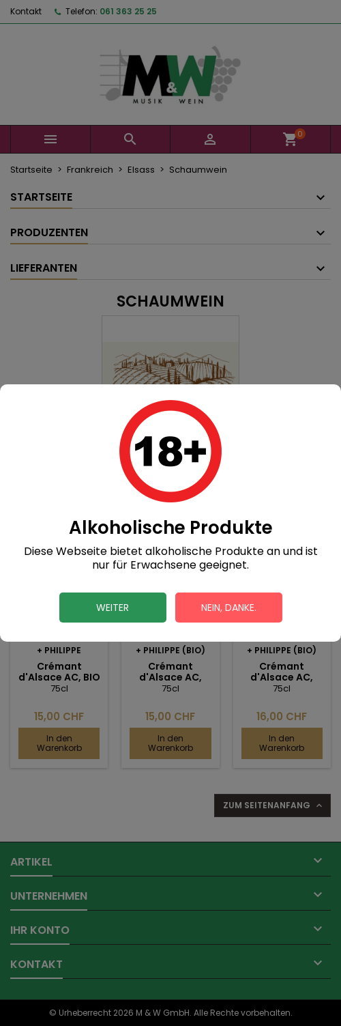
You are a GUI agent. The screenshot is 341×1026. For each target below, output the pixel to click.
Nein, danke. (228, 607)
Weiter (112, 607)
